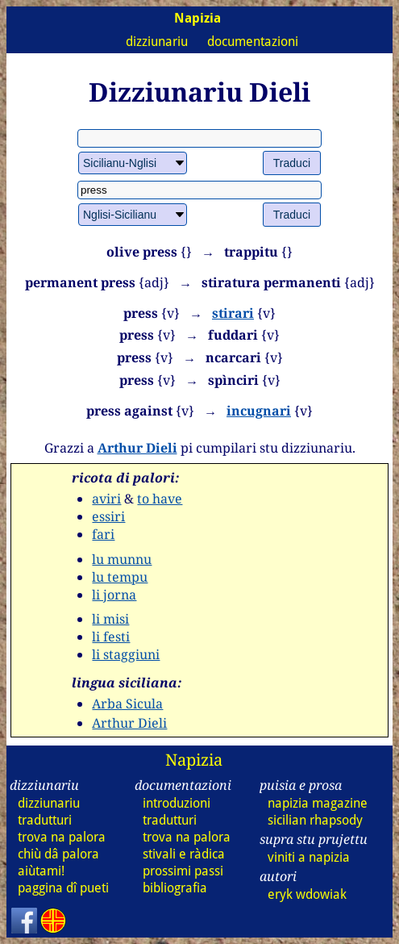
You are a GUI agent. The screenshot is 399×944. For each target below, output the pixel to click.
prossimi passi (183, 871)
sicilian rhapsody (315, 820)
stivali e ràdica (184, 854)
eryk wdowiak (307, 894)
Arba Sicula (127, 703)
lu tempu (120, 577)
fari (103, 534)
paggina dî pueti (63, 888)
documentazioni (252, 41)
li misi (110, 619)
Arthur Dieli (137, 448)
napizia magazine (318, 803)
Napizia (193, 760)
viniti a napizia (309, 857)
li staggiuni (126, 654)
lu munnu (122, 559)
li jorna (114, 595)
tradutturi (45, 820)
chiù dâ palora (58, 854)
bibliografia (175, 888)
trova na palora (62, 837)
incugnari (259, 411)
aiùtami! (41, 871)
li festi (111, 636)
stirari (233, 313)
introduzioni (176, 803)
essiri (108, 516)
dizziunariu (157, 41)
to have (159, 499)
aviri (106, 499)
